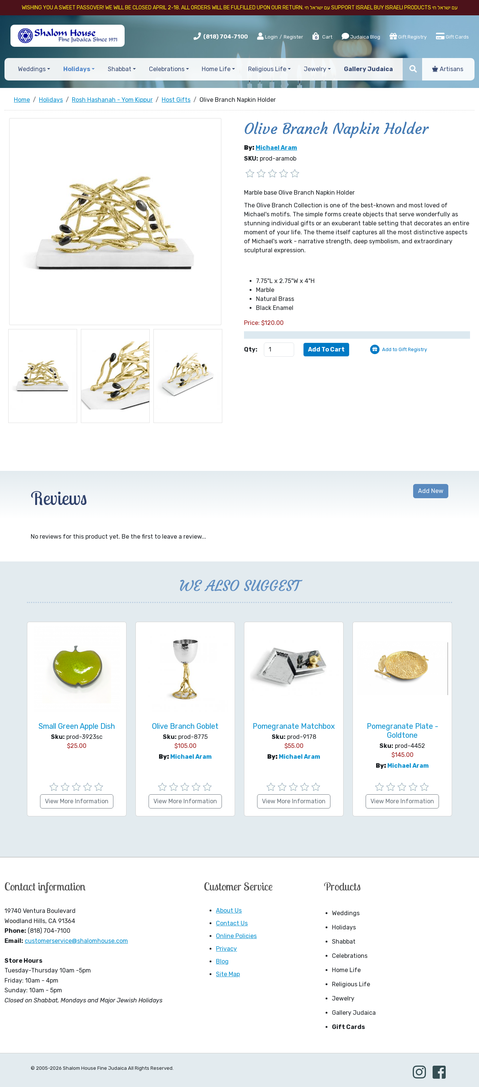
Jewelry (343, 998)
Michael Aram (276, 147)
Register (293, 37)
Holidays (344, 927)
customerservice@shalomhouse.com (76, 940)
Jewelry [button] (315, 69)
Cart (322, 36)
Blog (222, 961)
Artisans (447, 69)
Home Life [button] (216, 69)
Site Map (228, 974)
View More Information (77, 801)
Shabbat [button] (119, 69)
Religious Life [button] (267, 69)
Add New (430, 490)
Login (267, 36)
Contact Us (232, 923)
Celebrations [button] (166, 69)
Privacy (226, 948)
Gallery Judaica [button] (368, 69)
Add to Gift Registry (404, 349)
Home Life (346, 970)
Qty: (250, 349)
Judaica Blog (361, 36)
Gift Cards (452, 36)
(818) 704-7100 (225, 36)
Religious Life (351, 984)
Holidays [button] (76, 69)
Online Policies (236, 936)
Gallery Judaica (354, 1012)
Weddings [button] (32, 69)
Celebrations (349, 955)
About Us (229, 910)
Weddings (346, 913)
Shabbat (344, 941)
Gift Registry (408, 36)
